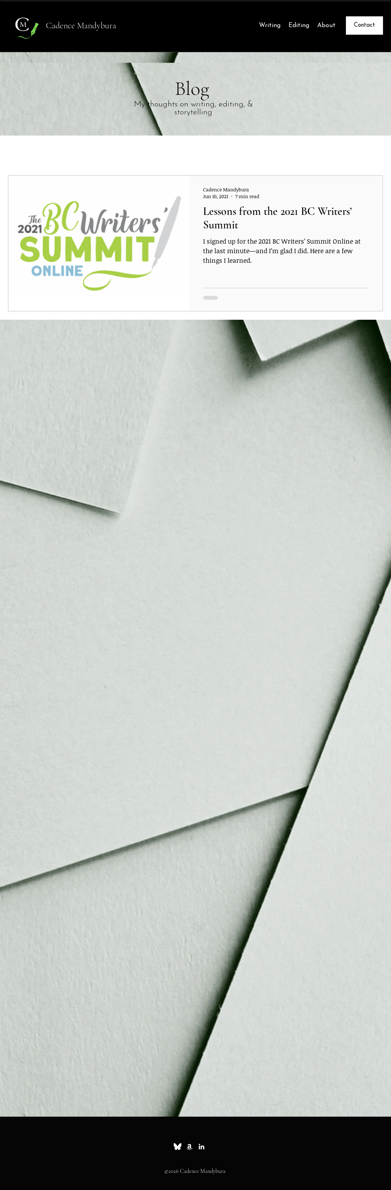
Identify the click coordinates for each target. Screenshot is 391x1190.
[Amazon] (190, 1147)
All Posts (22, 151)
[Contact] (364, 25)
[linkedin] (201, 1147)
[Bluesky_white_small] (178, 1147)
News (137, 151)
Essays (61, 151)
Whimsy (100, 151)
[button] (373, 152)
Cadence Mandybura (81, 25)
